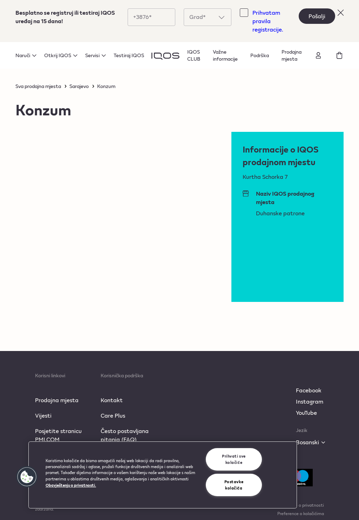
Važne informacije (225, 55)
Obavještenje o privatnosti (297, 505)
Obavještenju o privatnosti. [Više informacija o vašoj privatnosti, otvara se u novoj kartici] (71, 485)
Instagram (309, 401)
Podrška (259, 55)
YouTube (306, 412)
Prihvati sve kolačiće (234, 459)
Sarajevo (79, 86)
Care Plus (113, 415)
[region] (162, 475)
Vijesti (43, 415)
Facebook (308, 390)
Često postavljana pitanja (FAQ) (125, 435)
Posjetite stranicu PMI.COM (58, 435)
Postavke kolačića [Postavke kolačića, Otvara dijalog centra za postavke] (233, 485)
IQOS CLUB (193, 55)
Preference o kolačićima (300, 513)
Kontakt (112, 400)
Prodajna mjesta (292, 55)
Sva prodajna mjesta (38, 86)
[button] (27, 477)
